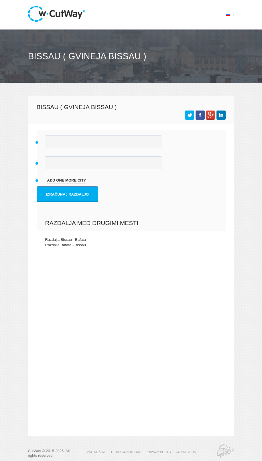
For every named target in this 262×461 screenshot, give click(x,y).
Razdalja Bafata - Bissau (65, 245)
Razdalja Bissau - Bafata (65, 239)
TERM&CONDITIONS (126, 452)
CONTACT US (186, 452)
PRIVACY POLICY (158, 452)
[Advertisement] (131, 301)
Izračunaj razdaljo (67, 194)
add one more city (66, 180)
